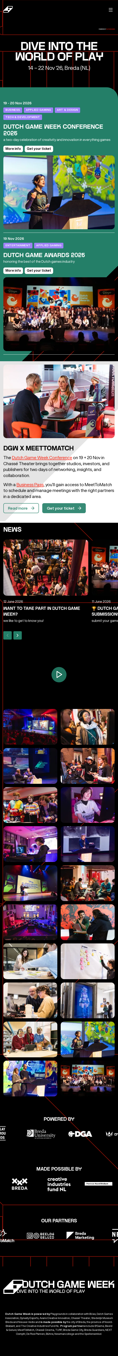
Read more (21, 510)
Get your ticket (39, 148)
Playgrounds (110, 29)
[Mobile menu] (110, 9)
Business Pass (30, 484)
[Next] (17, 635)
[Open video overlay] (59, 674)
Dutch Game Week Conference (42, 457)
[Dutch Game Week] (29, 10)
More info (13, 148)
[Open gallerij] (30, 727)
